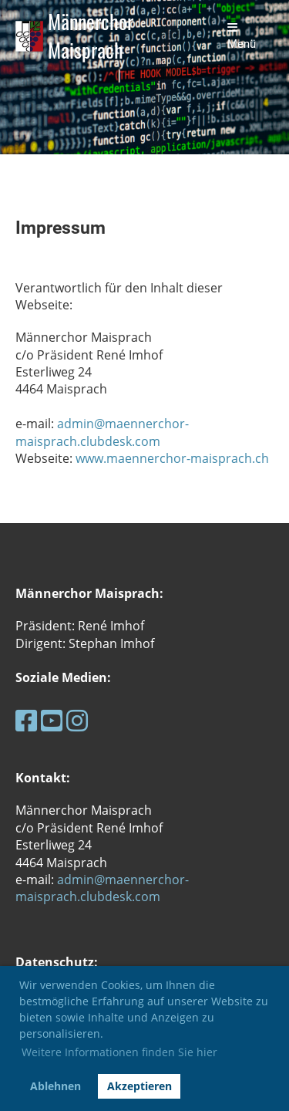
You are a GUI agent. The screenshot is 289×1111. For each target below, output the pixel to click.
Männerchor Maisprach (90, 36)
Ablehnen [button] (55, 1086)
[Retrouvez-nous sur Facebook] (26, 720)
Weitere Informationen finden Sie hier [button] (119, 1052)
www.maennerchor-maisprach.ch (172, 458)
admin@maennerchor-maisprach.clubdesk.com (102, 432)
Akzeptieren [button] (139, 1086)
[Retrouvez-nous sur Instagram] (77, 720)
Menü (241, 36)
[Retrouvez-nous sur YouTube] (51, 720)
